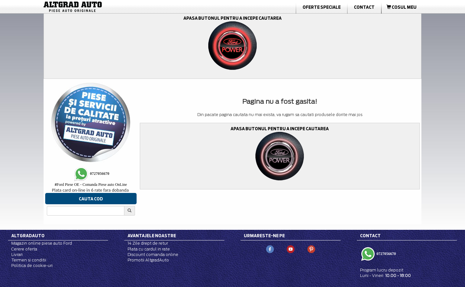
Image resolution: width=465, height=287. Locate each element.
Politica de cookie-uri (32, 265)
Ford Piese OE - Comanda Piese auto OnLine (91, 184)
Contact (364, 7)
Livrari (17, 254)
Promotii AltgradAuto (148, 260)
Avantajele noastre (152, 235)
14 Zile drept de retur (148, 243)
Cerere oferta (24, 249)
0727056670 (386, 253)
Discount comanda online (153, 254)
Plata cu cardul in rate (149, 249)
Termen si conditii (28, 260)
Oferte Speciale (322, 7)
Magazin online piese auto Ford (41, 243)
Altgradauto (28, 235)
